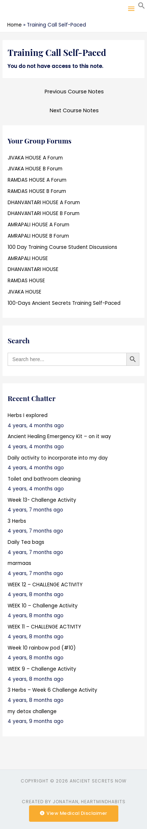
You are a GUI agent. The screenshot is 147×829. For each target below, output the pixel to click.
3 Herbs (17, 521)
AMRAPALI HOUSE (28, 258)
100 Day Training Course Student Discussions (62, 247)
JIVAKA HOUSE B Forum (35, 168)
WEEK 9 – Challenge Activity (42, 669)
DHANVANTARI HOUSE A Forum (44, 202)
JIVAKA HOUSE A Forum (35, 157)
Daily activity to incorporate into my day (58, 457)
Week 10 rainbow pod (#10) (42, 647)
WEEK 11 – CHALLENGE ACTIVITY (44, 626)
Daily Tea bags (26, 542)
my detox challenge (32, 711)
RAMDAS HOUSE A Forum (37, 180)
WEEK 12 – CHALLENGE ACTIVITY (45, 584)
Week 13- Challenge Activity (42, 500)
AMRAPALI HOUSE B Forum (38, 235)
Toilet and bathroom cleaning (44, 479)
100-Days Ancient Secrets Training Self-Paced (64, 303)
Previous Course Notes (74, 91)
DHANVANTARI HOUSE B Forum (43, 213)
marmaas (19, 563)
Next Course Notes (74, 110)
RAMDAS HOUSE (26, 280)
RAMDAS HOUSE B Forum (37, 191)
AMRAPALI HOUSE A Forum (38, 224)
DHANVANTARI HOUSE (33, 269)
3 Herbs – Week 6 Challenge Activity (52, 690)
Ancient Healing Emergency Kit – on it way (59, 436)
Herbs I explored (28, 415)
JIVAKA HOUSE (24, 291)
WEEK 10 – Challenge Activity (43, 605)
